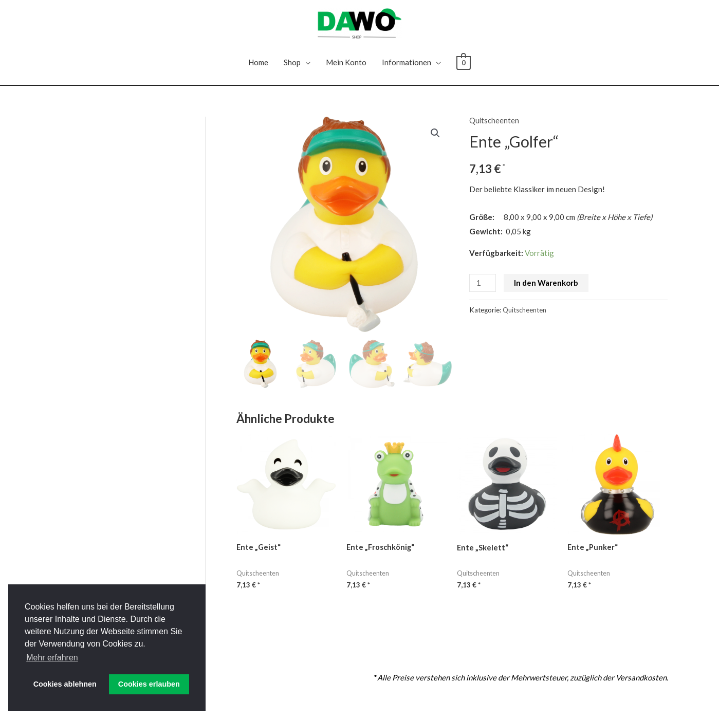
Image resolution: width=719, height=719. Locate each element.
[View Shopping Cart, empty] (463, 68)
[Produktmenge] (483, 289)
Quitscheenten (494, 126)
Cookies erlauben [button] (149, 684)
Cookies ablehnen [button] (65, 684)
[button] (435, 140)
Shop (292, 68)
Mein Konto (346, 68)
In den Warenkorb (547, 288)
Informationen (406, 68)
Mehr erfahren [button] (52, 657)
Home (258, 68)
